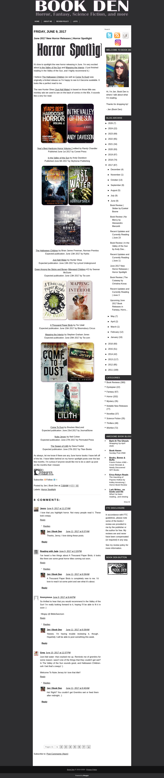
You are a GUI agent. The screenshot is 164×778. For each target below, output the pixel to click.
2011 (110, 370)
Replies (46, 526)
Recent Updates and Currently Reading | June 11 (119, 257)
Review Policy (62, 21)
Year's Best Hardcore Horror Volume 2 (55, 148)
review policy (119, 545)
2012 (110, 365)
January (115, 337)
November (116, 175)
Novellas (110, 414)
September (116, 185)
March (114, 327)
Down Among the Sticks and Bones (51, 269)
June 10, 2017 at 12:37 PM (58, 653)
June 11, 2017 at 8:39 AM (77, 574)
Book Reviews (113, 382)
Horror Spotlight (48, 489)
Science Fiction (114, 418)
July (113, 196)
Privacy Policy (91, 770)
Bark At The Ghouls (119, 441)
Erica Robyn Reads (118, 475)
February (115, 332)
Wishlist (110, 428)
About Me (48, 21)
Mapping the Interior (75, 67)
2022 (110, 139)
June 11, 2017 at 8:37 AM (77, 531)
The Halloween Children (53, 77)
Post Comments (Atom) (57, 754)
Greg (42, 653)
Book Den (70, 770)
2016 (110, 344)
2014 (110, 354)
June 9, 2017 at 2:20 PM (70, 551)
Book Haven (115, 450)
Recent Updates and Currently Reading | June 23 (119, 234)
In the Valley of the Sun (50, 67)
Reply (42, 520)
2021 (110, 144)
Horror (109, 396)
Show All (127, 502)
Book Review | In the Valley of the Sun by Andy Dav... (119, 246)
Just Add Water (62, 89)
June (113, 201)
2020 (110, 149)
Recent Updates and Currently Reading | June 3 (119, 292)
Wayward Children (77, 269)
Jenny (43, 508)
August (114, 190)
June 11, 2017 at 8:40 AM (77, 688)
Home (37, 21)
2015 (110, 349)
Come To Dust (82, 77)
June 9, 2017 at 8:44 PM (64, 597)
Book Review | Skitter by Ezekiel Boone (119, 208)
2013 (110, 359)
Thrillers (110, 423)
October (115, 180)
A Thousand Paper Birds (61, 325)
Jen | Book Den (54, 531)
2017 (110, 165)
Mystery (110, 401)
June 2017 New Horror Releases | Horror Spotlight (119, 269)
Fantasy (110, 392)
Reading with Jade (49, 551)
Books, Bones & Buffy (117, 459)
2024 (110, 128)
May (113, 316)
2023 (110, 134)
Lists (75, 21)
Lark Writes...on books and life (117, 491)
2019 (110, 154)
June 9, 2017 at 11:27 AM (58, 508)
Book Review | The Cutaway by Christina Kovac (119, 280)
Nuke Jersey (60, 437)
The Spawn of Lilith (59, 446)
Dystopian (111, 387)
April (113, 321)
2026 (110, 123)
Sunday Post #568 (117, 453)
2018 (110, 160)
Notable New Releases (117, 406)
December (116, 169)
